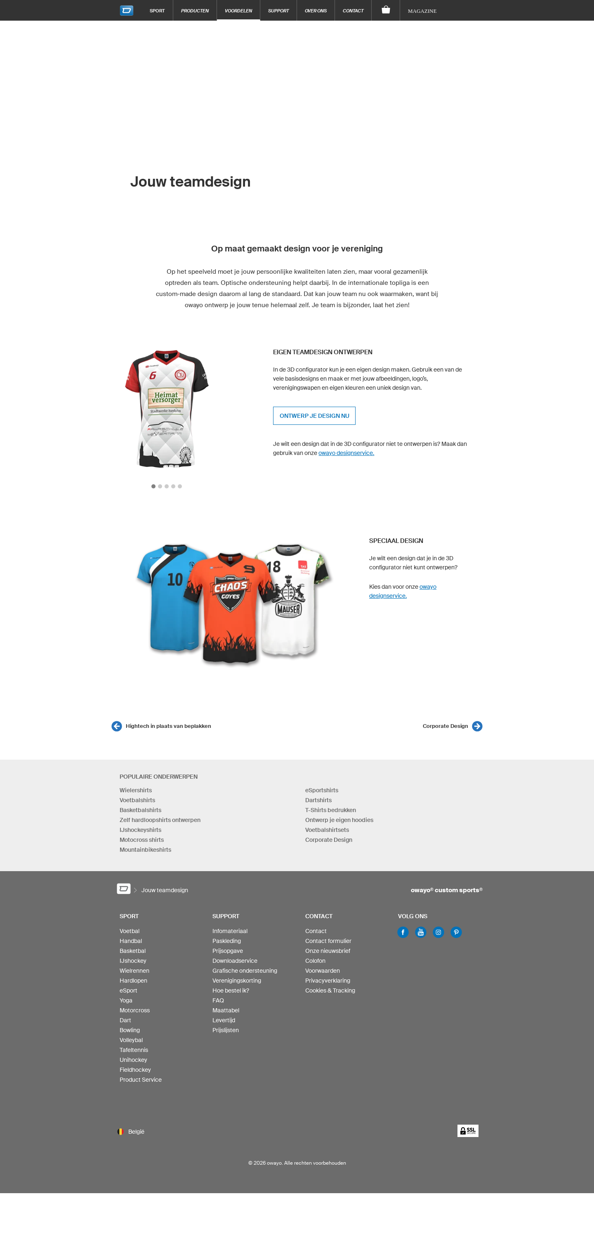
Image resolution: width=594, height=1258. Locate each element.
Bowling (130, 1030)
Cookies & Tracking (330, 990)
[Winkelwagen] (386, 10)
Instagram (438, 932)
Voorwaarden (322, 970)
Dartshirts (318, 800)
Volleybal (131, 1040)
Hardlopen (133, 980)
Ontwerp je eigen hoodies (339, 820)
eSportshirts (321, 790)
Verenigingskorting (236, 980)
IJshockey (133, 960)
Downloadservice (234, 960)
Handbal (131, 941)
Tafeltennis (134, 1050)
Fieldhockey (135, 1069)
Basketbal (133, 951)
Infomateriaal (230, 931)
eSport (128, 990)
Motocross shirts (142, 839)
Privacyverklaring (327, 980)
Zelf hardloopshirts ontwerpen (160, 820)
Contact (353, 10)
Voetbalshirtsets (327, 830)
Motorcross (135, 1010)
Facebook (403, 932)
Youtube (420, 932)
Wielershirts (136, 790)
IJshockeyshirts (140, 830)
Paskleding (226, 941)
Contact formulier (328, 941)
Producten (195, 10)
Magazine (422, 11)
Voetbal (129, 931)
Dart (125, 1020)
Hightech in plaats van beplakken (168, 726)
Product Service (141, 1079)
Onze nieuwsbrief (327, 951)
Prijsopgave (227, 951)
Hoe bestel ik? (230, 990)
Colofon (315, 960)
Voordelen (238, 10)
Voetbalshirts (137, 800)
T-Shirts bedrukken (330, 810)
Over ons (316, 10)
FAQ (218, 1000)
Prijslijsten (225, 1030)
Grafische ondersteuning (244, 970)
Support (278, 10)
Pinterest (456, 932)
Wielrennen (134, 970)
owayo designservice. (346, 453)
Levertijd (223, 1020)
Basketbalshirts (140, 810)
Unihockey (133, 1060)
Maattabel (225, 1010)
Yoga (126, 1000)
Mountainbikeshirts (145, 849)
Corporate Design (445, 726)
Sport (157, 10)
